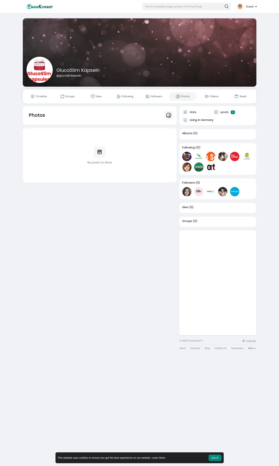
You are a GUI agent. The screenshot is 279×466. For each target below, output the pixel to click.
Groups (187, 221)
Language (249, 341)
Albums (187, 133)
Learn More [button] (158, 457)
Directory (195, 348)
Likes (185, 207)
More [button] (252, 348)
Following (188, 147)
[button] (186, 6)
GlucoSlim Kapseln (78, 70)
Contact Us (220, 348)
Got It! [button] (214, 457)
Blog (207, 348)
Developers (237, 348)
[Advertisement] (217, 257)
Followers (188, 182)
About (182, 348)
